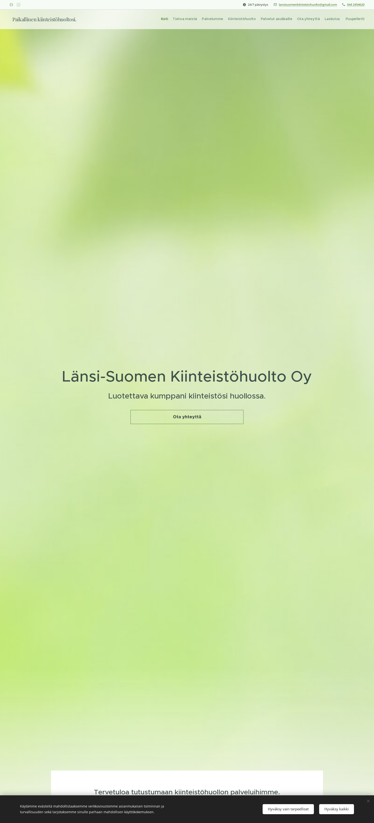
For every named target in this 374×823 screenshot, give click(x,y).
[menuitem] (331, 19)
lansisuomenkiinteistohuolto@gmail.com (308, 4)
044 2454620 (355, 4)
